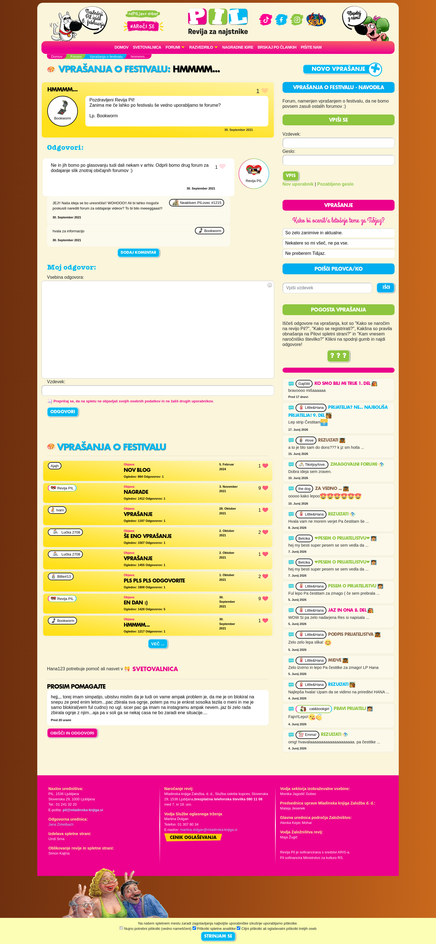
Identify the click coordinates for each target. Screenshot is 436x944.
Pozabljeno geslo (335, 184)
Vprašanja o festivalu (107, 69)
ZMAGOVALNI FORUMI (357, 464)
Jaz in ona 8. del (350, 610)
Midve (338, 660)
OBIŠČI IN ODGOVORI (72, 733)
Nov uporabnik (298, 184)
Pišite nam (311, 47)
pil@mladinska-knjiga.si (83, 810)
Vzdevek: (292, 134)
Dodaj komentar (138, 253)
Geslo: (289, 151)
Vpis (291, 176)
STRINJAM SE (218, 936)
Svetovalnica (147, 47)
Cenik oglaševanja (193, 838)
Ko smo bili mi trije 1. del (345, 384)
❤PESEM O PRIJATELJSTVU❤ (345, 538)
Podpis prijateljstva (354, 634)
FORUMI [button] (173, 47)
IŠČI (386, 287)
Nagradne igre (237, 47)
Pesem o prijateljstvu (355, 586)
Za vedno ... (332, 489)
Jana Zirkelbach (60, 824)
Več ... (158, 643)
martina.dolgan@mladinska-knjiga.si (208, 830)
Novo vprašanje (338, 69)
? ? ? (338, 356)
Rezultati (331, 440)
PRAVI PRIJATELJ (353, 709)
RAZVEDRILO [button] (201, 47)
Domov (121, 47)
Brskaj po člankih (277, 47)
